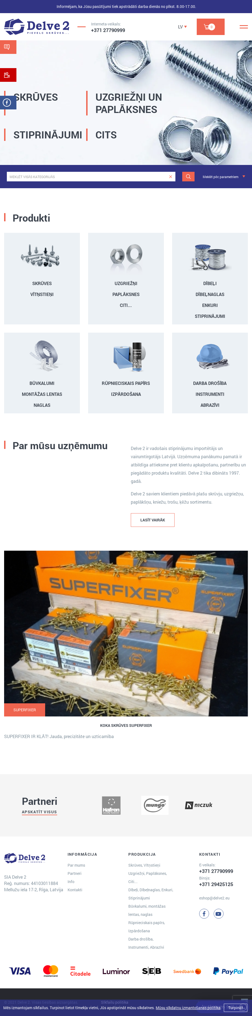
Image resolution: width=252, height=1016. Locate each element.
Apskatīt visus (39, 811)
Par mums (76, 865)
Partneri (75, 873)
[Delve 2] (36, 27)
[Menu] (244, 27)
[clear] (170, 176)
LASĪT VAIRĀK (152, 519)
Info (71, 881)
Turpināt (235, 1007)
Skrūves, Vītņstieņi (144, 865)
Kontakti (75, 889)
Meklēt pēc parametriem (220, 177)
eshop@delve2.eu (214, 898)
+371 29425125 (216, 884)
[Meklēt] (188, 176)
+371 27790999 (108, 30)
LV (180, 27)
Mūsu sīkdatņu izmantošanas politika (188, 1007)
